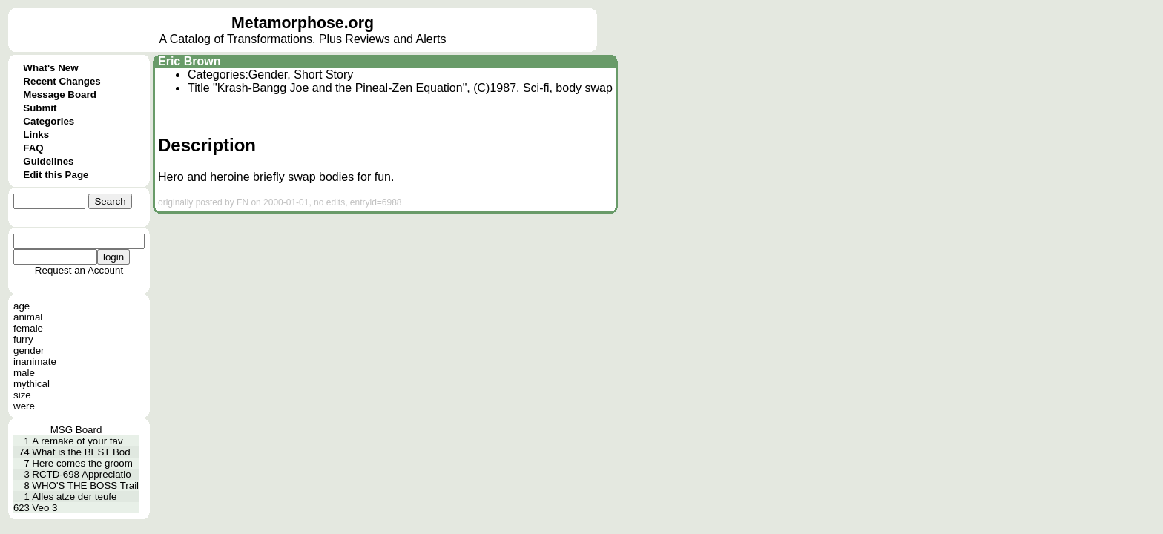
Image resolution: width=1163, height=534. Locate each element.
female (28, 328)
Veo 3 (44, 507)
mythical (31, 383)
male (24, 372)
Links (36, 134)
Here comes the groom (82, 463)
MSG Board (76, 429)
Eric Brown (189, 61)
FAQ (33, 148)
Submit (39, 107)
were (24, 406)
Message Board (59, 94)
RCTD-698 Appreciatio (81, 474)
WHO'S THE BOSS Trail (85, 485)
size (22, 394)
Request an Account (79, 270)
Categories (48, 121)
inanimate (34, 361)
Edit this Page (55, 174)
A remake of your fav (77, 440)
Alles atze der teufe (74, 496)
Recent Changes (61, 81)
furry (23, 339)
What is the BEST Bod (81, 452)
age (21, 306)
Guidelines (48, 161)
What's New (50, 67)
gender (29, 350)
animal (27, 317)
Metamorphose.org (302, 23)
